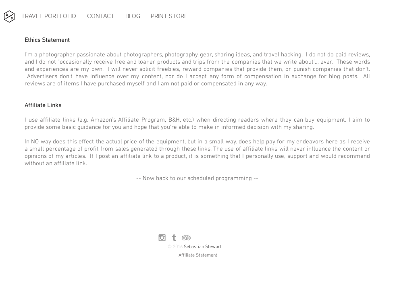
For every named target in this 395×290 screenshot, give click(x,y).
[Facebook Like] (215, 238)
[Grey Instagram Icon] (162, 237)
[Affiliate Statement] (198, 255)
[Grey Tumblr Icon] (174, 237)
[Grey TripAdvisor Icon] (186, 237)
